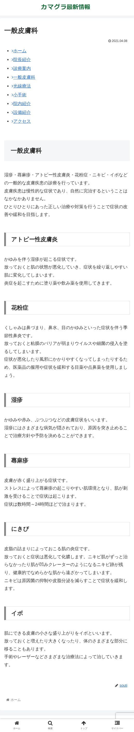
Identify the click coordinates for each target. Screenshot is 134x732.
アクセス (21, 121)
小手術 (19, 94)
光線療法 (21, 86)
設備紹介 (21, 112)
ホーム (19, 50)
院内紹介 (21, 103)
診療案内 (21, 68)
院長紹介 (21, 59)
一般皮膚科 (23, 77)
